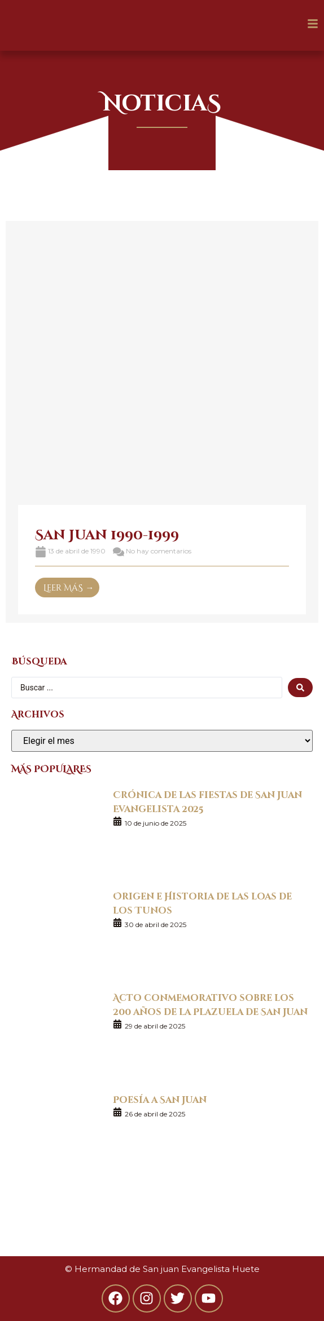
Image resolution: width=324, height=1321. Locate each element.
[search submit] (300, 687)
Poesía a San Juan (160, 1099)
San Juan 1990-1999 (107, 534)
